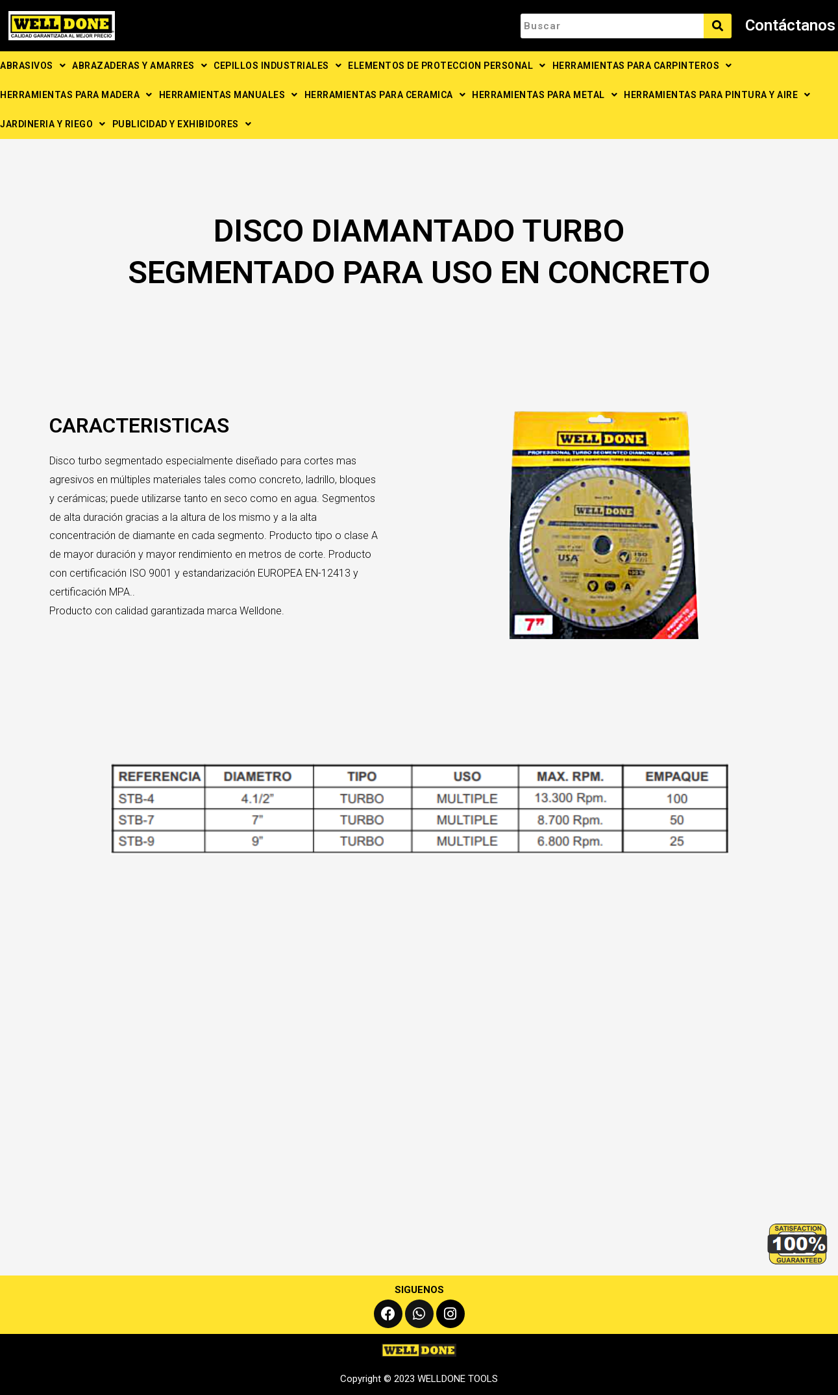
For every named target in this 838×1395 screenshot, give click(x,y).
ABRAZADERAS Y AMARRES (139, 65)
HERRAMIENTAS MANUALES (228, 95)
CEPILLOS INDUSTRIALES (277, 65)
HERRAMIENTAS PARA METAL (544, 95)
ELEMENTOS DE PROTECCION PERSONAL (447, 65)
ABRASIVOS (33, 65)
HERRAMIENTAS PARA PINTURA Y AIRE (717, 95)
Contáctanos (790, 25)
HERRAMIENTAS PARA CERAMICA (385, 95)
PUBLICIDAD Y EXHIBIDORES (182, 124)
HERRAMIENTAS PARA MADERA (76, 95)
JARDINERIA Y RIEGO (53, 124)
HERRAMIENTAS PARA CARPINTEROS (642, 65)
